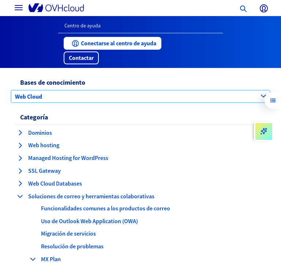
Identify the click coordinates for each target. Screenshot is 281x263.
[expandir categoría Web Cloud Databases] (20, 183)
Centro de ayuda (82, 25)
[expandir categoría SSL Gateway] (20, 171)
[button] (112, 43)
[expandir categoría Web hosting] (20, 145)
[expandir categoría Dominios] (20, 132)
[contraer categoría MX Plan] (33, 259)
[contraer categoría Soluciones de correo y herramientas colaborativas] (20, 196)
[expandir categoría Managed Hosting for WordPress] (20, 158)
